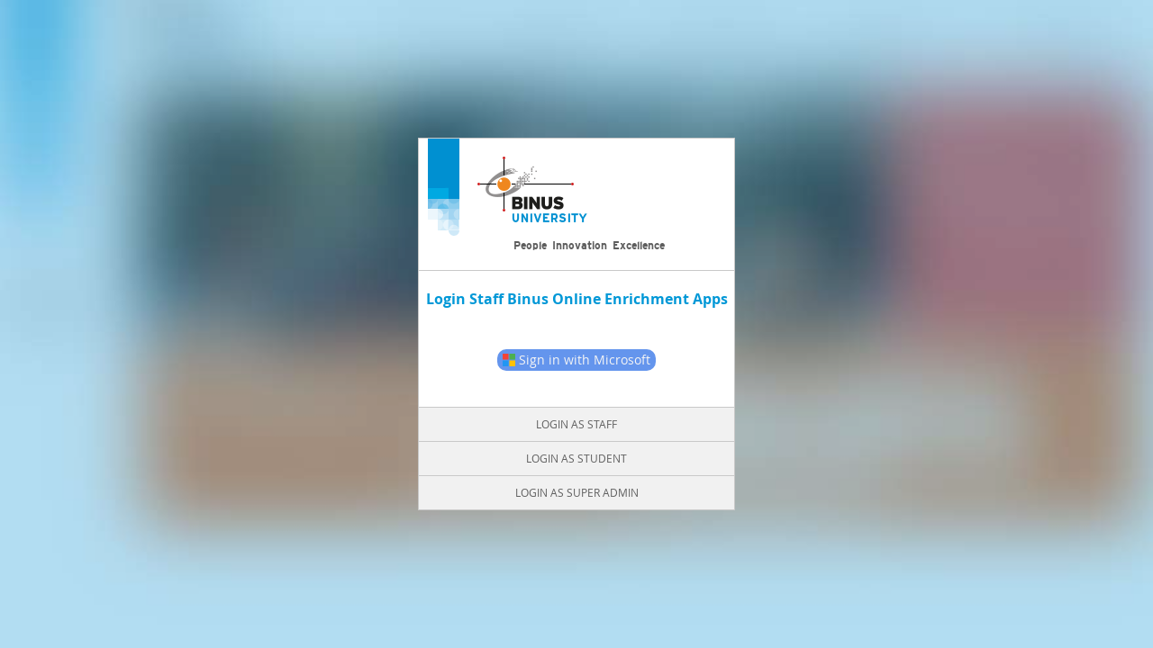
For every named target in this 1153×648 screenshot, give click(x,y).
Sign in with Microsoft (576, 359)
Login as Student (576, 458)
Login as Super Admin (577, 492)
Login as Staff (576, 424)
